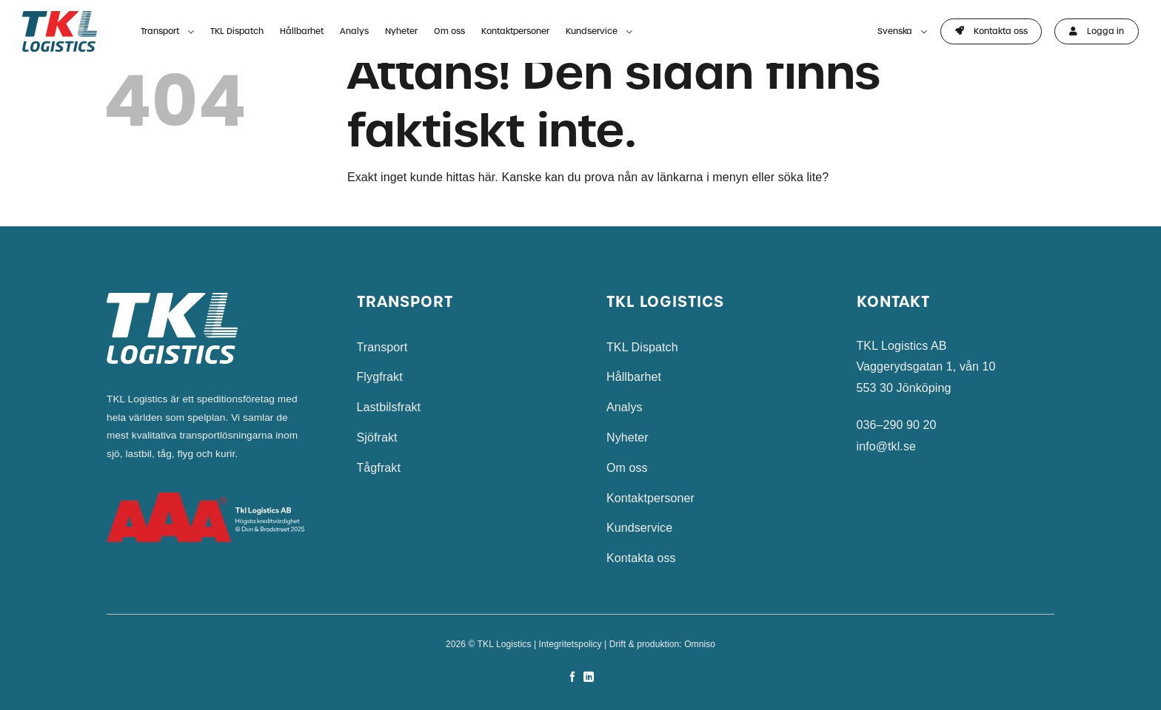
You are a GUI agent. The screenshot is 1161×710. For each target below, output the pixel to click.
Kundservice (599, 32)
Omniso (699, 644)
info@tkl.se (886, 446)
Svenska (902, 32)
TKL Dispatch (237, 31)
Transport (167, 32)
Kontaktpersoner (515, 31)
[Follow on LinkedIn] (588, 677)
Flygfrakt (380, 377)
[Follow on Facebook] (572, 677)
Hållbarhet (302, 31)
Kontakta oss (641, 558)
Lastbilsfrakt (389, 407)
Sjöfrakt (377, 437)
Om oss (449, 31)
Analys (354, 31)
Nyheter (401, 31)
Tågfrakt (379, 468)
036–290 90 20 (897, 425)
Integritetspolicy (570, 644)
